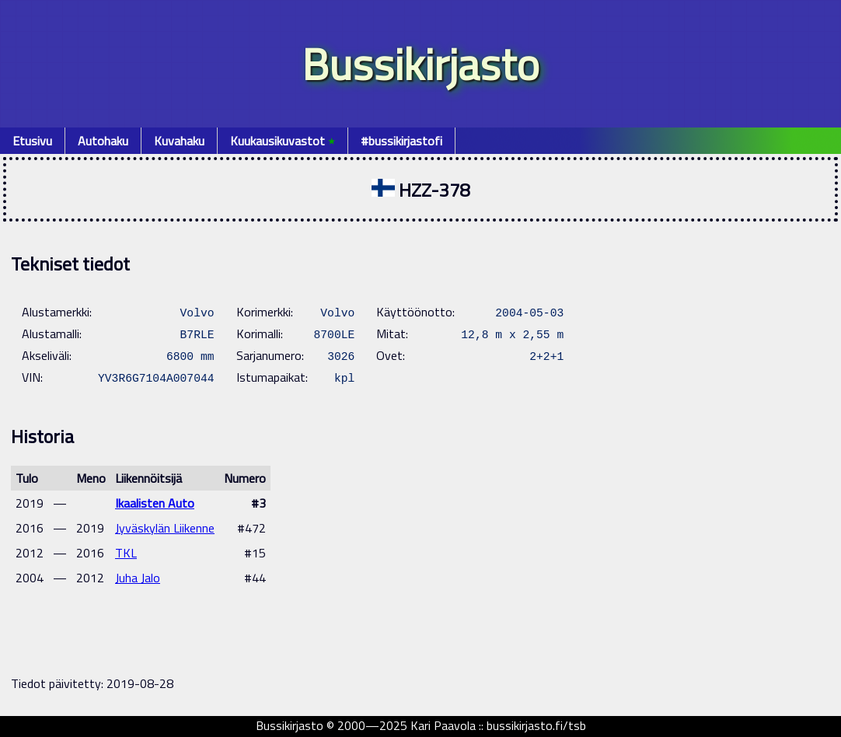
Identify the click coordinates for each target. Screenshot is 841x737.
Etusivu (32, 140)
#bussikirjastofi (401, 140)
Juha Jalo (137, 577)
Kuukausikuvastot (282, 140)
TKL (126, 552)
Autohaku (103, 140)
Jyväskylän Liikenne (165, 528)
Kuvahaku (179, 140)
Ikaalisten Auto (154, 503)
